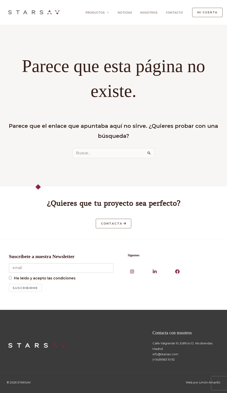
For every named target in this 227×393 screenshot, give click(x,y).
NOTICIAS (125, 12)
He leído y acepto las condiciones (45, 278)
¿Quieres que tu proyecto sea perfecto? (113, 203)
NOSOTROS (148, 12)
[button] (207, 12)
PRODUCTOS (96, 12)
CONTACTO (173, 12)
